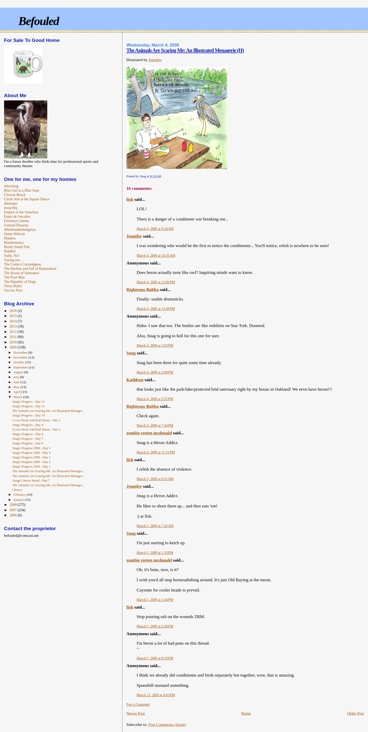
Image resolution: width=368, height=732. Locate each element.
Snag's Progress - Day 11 (28, 406)
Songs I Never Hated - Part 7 (31, 480)
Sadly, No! (11, 255)
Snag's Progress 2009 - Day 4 (31, 453)
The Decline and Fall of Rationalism (30, 268)
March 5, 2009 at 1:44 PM (155, 600)
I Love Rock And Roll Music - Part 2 (36, 420)
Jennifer (154, 59)
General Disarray (16, 225)
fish (129, 199)
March (18, 397)
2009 (13, 347)
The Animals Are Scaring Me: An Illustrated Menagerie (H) (185, 50)
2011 (13, 337)
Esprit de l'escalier (17, 216)
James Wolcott (14, 234)
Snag (131, 353)
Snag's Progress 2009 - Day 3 (31, 457)
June (16, 382)
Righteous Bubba (142, 289)
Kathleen (135, 379)
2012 (13, 332)
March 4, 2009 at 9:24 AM (155, 229)
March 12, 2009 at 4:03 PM (156, 695)
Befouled (38, 21)
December (20, 352)
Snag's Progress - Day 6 (27, 443)
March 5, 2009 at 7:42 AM (155, 526)
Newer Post (135, 713)
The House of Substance (21, 273)
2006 (13, 515)
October (19, 362)
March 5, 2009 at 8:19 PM (155, 658)
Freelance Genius (16, 221)
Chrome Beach (15, 195)
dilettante (10, 203)
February (20, 494)
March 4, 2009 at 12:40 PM (156, 309)
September (21, 367)
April (17, 392)
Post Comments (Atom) (167, 724)
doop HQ (10, 208)
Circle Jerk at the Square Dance (27, 199)
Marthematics (14, 242)
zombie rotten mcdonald (149, 433)
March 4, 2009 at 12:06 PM (156, 282)
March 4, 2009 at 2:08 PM (155, 372)
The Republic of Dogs (20, 282)
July (16, 377)
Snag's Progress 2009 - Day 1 (31, 466)
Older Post (355, 713)
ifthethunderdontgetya (20, 229)
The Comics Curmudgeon (22, 264)
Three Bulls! (13, 286)
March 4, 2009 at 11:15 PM (156, 452)
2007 (13, 510)
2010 (13, 342)
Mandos (10, 238)
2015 (13, 316)
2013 (13, 326)
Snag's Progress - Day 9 (27, 425)
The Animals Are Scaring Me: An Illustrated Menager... (48, 411)
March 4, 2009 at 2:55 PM (155, 399)
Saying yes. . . (14, 260)
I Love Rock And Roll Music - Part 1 (36, 429)
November (21, 357)
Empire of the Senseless (21, 212)
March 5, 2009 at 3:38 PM (155, 626)
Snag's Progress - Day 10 (28, 415)
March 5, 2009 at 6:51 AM (155, 479)
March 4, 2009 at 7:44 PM (155, 425)
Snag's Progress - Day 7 (27, 438)
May (16, 387)
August (18, 372)
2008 (13, 505)
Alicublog (11, 186)
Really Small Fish (17, 247)
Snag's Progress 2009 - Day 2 (31, 462)
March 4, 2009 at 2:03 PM (155, 345)
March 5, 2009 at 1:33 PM (155, 553)
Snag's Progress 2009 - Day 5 (31, 448)
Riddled (10, 251)
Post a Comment (138, 704)
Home (246, 713)
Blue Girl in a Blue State (22, 190)
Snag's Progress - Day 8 (27, 434)
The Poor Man (14, 277)
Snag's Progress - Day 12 (28, 401)
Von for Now (13, 290)
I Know (17, 490)
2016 (13, 311)
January (19, 500)
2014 (13, 321)
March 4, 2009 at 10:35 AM (156, 256)
